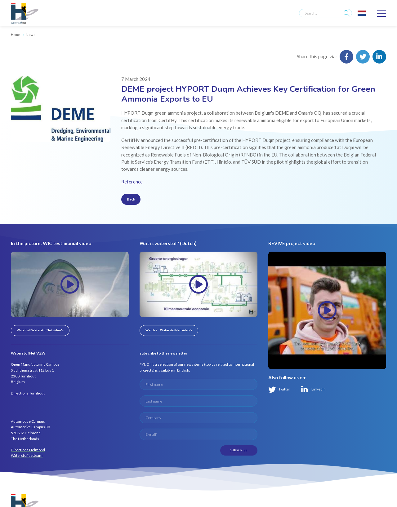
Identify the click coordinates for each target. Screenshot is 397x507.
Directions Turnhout (28, 393)
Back (131, 199)
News (30, 35)
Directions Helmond (28, 449)
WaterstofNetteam (26, 455)
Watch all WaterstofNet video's (40, 330)
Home (15, 35)
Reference (132, 181)
